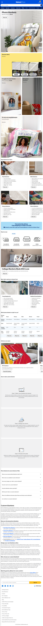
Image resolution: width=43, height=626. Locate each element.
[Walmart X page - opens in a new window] (5, 585)
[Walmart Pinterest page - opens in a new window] (8, 585)
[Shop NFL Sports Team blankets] (19, 358)
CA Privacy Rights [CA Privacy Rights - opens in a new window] (5, 615)
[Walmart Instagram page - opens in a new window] (13, 585)
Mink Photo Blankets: (7, 536)
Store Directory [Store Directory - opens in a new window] (5, 591)
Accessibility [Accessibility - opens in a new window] (4, 605)
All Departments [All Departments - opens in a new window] (5, 589)
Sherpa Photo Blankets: (8, 530)
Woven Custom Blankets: (8, 533)
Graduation (13, 8)
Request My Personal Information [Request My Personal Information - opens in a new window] (8, 621)
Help (3, 599)
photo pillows (33, 572)
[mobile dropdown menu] (2, 2)
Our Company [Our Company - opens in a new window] (5, 595)
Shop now (5, 273)
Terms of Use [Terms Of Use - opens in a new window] (4, 611)
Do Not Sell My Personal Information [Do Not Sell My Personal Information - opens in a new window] (9, 619)
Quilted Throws (20, 539)
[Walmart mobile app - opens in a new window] (37, 585)
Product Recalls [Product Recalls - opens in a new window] (5, 603)
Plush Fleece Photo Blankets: (9, 527)
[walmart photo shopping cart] (40, 2)
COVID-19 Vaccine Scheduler (7, 601)
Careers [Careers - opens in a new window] (3, 593)
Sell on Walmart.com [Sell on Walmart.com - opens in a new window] (6, 597)
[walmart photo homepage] (20, 2)
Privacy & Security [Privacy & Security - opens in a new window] (5, 613)
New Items (7, 8)
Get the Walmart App (6, 609)
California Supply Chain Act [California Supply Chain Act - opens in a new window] (7, 617)
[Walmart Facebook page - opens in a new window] (2, 585)
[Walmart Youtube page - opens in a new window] (10, 585)
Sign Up (35, 582)
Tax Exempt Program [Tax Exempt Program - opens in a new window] (6, 607)
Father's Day (18, 8)
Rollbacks (2, 8)
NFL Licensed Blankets (35, 539)
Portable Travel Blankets (10, 540)
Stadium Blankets (27, 539)
